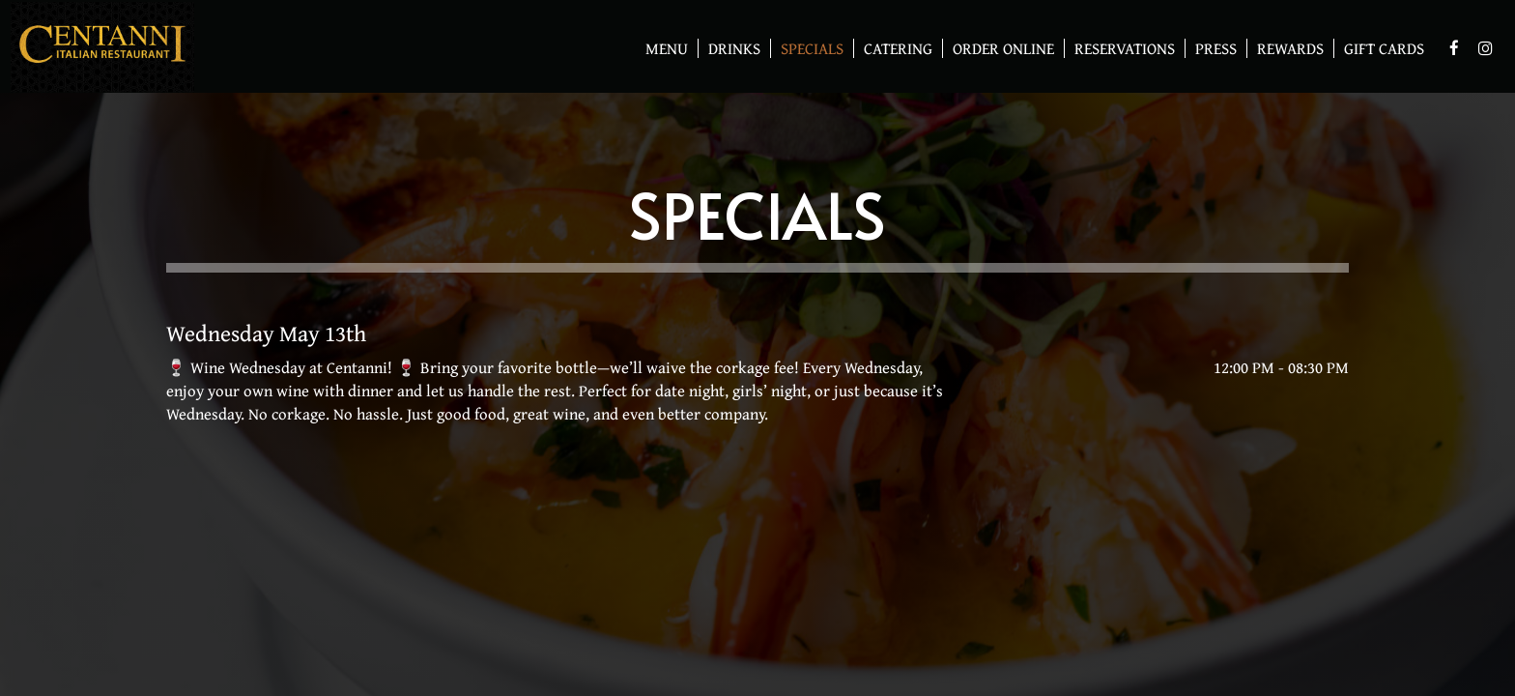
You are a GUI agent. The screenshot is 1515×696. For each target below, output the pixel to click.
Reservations (1124, 48)
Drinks (734, 48)
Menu (666, 48)
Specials (812, 48)
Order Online (998, 48)
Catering (898, 48)
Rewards (1285, 48)
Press (1216, 48)
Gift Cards (1379, 48)
